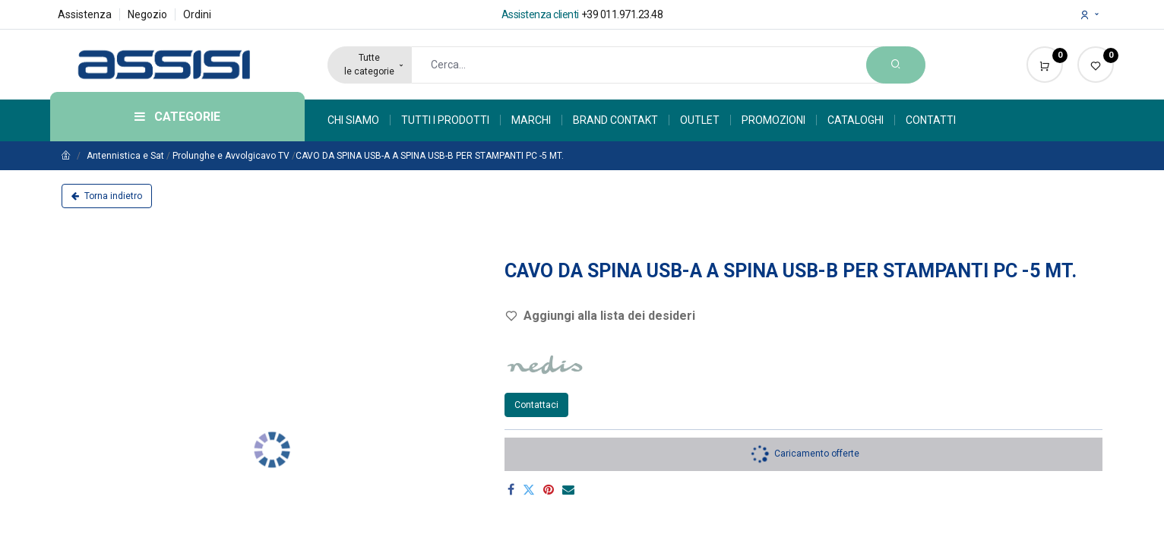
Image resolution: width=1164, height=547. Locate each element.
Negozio (147, 14)
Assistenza (85, 14)
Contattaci (536, 405)
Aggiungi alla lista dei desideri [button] (600, 315)
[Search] (895, 65)
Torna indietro (106, 196)
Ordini (197, 14)
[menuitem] (359, 120)
